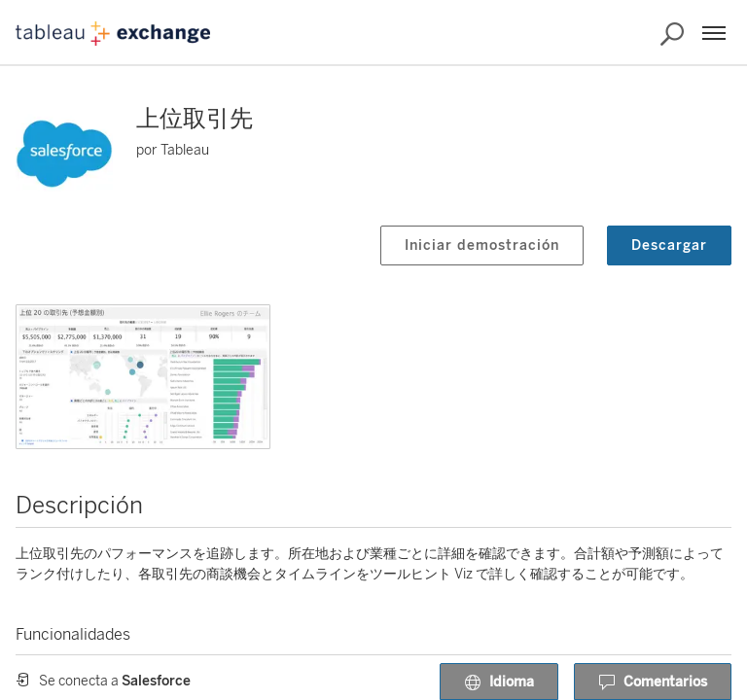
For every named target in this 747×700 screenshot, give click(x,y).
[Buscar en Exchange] (672, 34)
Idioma (499, 682)
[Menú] (713, 33)
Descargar (669, 245)
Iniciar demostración (482, 245)
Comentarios (652, 682)
